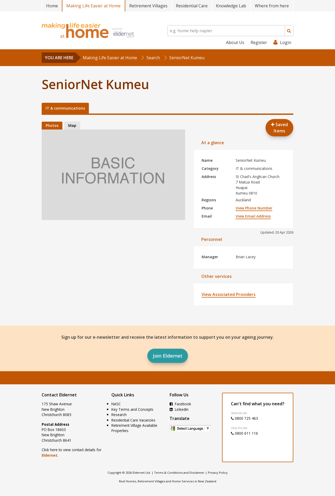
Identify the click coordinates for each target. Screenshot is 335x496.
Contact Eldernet (59, 395)
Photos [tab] (52, 125)
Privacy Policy (218, 473)
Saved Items (279, 128)
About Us (235, 42)
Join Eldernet (167, 356)
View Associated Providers (229, 294)
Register (259, 42)
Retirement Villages (148, 6)
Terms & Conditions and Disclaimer (179, 473)
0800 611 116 (244, 433)
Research (119, 414)
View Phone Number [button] (254, 208)
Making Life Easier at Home (93, 6)
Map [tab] (72, 125)
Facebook (180, 403)
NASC (116, 403)
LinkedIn (179, 409)
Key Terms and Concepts (132, 409)
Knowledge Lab (231, 6)
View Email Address (253, 216)
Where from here (272, 6)
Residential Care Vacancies (133, 420)
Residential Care (192, 6)
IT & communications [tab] (65, 108)
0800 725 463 (244, 418)
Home (52, 6)
